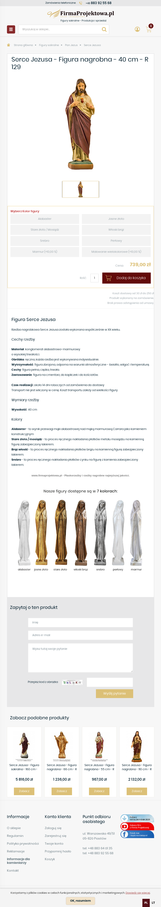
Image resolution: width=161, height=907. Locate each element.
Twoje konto (54, 843)
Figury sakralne (49, 45)
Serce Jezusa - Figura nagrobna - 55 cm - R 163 (99, 767)
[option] (80, 123)
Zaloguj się (53, 828)
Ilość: (83, 278)
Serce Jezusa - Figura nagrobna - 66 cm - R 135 (62, 767)
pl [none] (146, 902)
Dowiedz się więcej (138, 893)
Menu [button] (11, 29)
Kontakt (13, 870)
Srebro (44, 240)
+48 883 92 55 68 (100, 853)
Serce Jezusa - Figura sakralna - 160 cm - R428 (24, 767)
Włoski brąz (116, 229)
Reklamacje (16, 851)
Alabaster (44, 219)
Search (104, 29)
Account (137, 29)
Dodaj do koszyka (131, 278)
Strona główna (23, 45)
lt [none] (153, 902)
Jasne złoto (116, 219)
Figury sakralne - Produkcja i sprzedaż (80, 13)
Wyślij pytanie (114, 693)
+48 (98, 3)
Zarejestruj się (55, 835)
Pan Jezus (71, 45)
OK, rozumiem (80, 900)
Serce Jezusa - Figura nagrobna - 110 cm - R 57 (137, 767)
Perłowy (116, 240)
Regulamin (15, 835)
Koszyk (50, 859)
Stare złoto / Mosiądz (45, 229)
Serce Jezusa (92, 45)
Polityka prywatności (23, 843)
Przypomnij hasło (58, 851)
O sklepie (14, 828)
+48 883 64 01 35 (100, 848)
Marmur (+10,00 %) (45, 251)
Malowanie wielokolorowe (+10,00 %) (116, 251)
